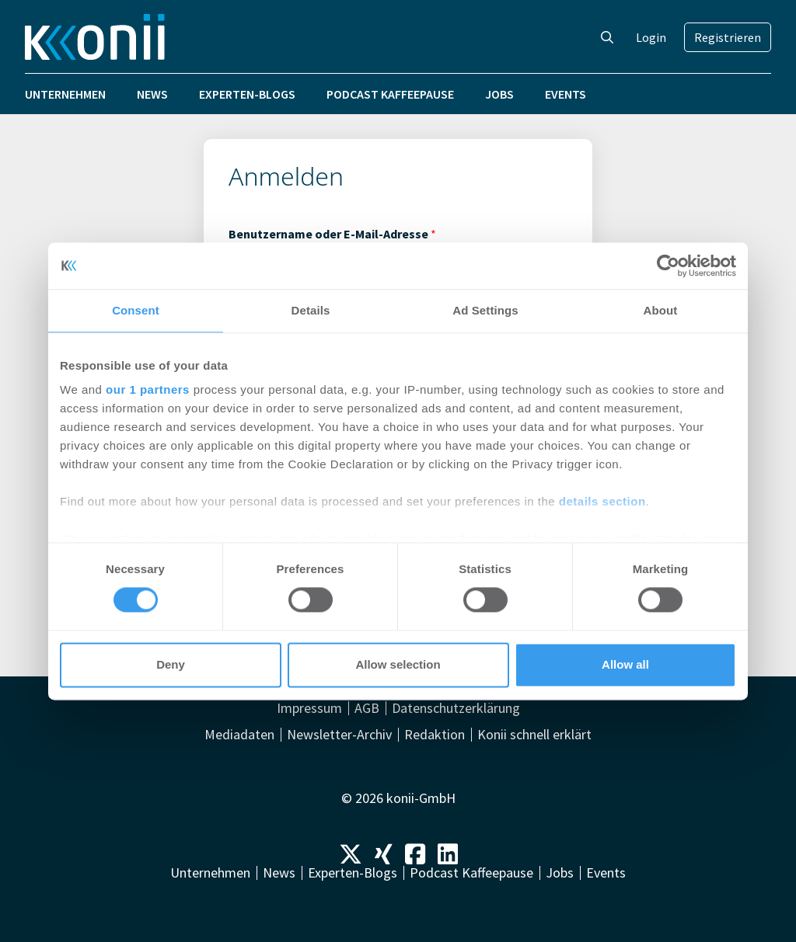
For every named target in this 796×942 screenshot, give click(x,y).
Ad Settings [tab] (485, 310)
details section (602, 501)
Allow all (625, 664)
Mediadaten (239, 735)
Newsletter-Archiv (339, 735)
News (152, 94)
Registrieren (727, 37)
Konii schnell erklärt (534, 735)
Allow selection (397, 664)
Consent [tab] (135, 310)
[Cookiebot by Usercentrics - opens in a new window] (668, 265)
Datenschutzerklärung (456, 708)
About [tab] (661, 310)
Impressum (309, 708)
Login (651, 37)
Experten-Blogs (247, 94)
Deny (170, 664)
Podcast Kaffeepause (390, 94)
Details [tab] (311, 310)
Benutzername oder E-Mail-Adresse (332, 234)
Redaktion (434, 735)
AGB (366, 708)
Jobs (499, 94)
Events (565, 94)
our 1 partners (148, 389)
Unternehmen (65, 94)
